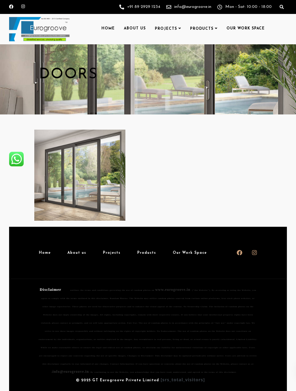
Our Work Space (245, 28)
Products (201, 29)
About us (135, 28)
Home (108, 28)
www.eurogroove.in (172, 289)
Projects (166, 29)
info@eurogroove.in (71, 371)
